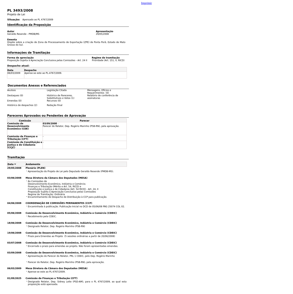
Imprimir (146, 3)
